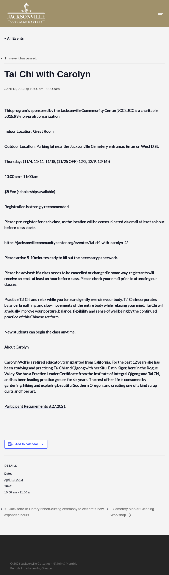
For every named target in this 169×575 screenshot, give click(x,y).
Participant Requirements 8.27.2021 (34, 406)
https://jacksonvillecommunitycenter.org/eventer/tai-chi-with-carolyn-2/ (66, 242)
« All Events (14, 38)
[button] (160, 13)
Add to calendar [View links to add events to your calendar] (26, 444)
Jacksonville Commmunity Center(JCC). (93, 110)
